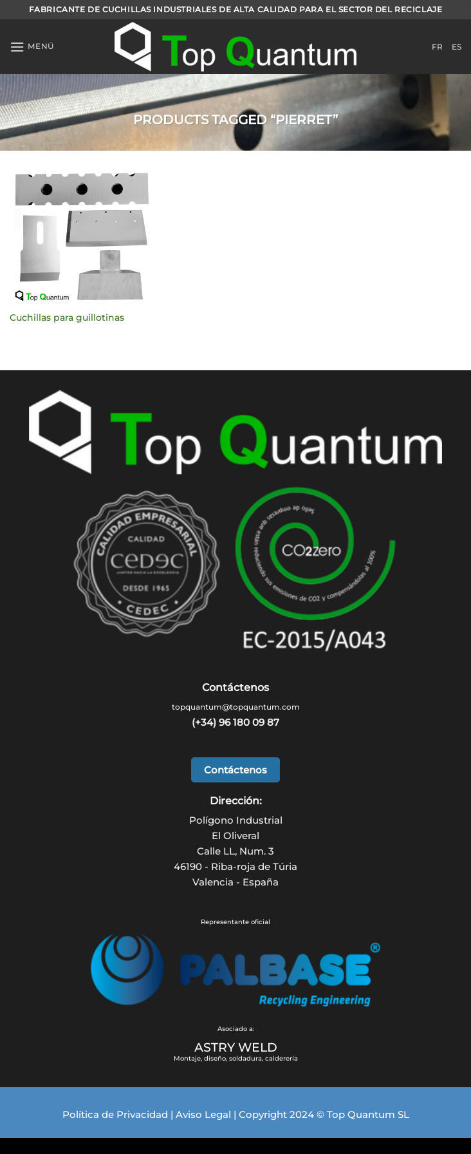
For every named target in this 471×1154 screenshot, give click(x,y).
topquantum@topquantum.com (236, 707)
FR (437, 47)
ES (456, 47)
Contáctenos (235, 770)
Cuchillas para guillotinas (67, 317)
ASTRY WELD (235, 1047)
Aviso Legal (203, 1114)
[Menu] (32, 47)
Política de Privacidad (115, 1114)
